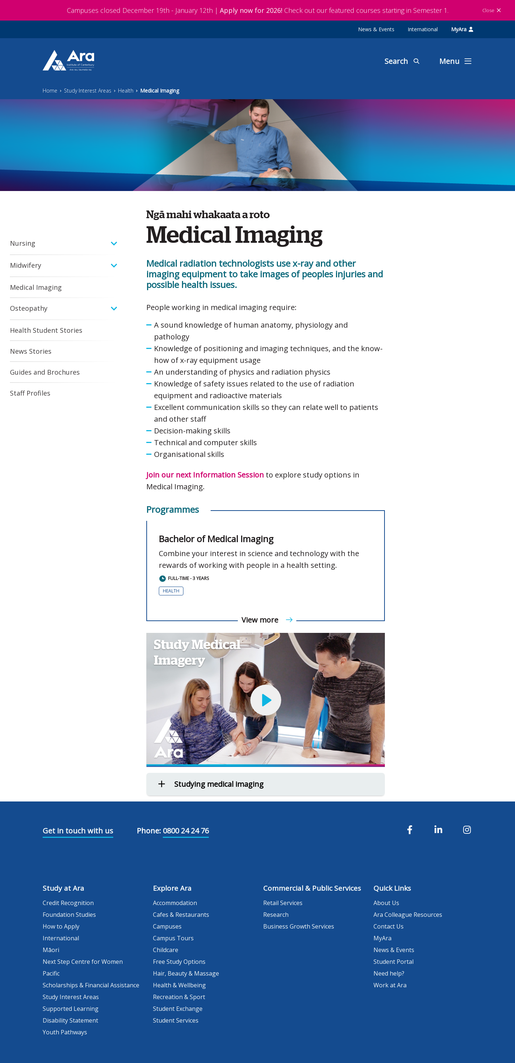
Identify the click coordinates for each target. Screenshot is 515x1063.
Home (50, 90)
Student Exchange (178, 1009)
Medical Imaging (159, 90)
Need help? (388, 973)
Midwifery (25, 265)
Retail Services (283, 903)
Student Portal (393, 962)
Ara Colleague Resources (407, 915)
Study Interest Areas (87, 90)
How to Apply (61, 926)
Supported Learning (71, 1009)
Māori (51, 950)
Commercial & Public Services (312, 888)
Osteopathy (28, 308)
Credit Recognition (68, 903)
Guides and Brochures (45, 372)
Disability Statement (70, 1020)
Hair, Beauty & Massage (186, 973)
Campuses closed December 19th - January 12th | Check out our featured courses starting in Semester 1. (257, 10)
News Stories (30, 351)
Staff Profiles (30, 393)
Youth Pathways (65, 1032)
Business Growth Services (298, 926)
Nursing (22, 243)
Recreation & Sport (179, 997)
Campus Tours (173, 938)
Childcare (165, 950)
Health (125, 90)
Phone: (149, 831)
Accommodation (175, 903)
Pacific (51, 973)
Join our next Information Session (205, 475)
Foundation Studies (69, 915)
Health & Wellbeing (179, 985)
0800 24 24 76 (186, 831)
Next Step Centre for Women (83, 962)
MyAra (462, 29)
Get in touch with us (78, 831)
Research (276, 915)
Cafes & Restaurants (181, 915)
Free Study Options (179, 962)
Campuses (167, 926)
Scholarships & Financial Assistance (91, 985)
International (423, 29)
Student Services (176, 1020)
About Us (386, 903)
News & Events (376, 29)
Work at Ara (390, 985)
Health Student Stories (46, 330)
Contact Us (388, 926)
